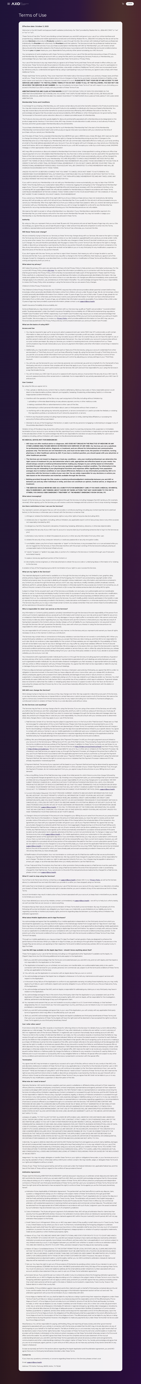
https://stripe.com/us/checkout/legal (88, 746)
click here (50, 270)
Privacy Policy (62, 318)
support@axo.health (87, 301)
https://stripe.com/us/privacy (38, 749)
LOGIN (130, 3)
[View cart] (123, 3)
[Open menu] (8, 3)
